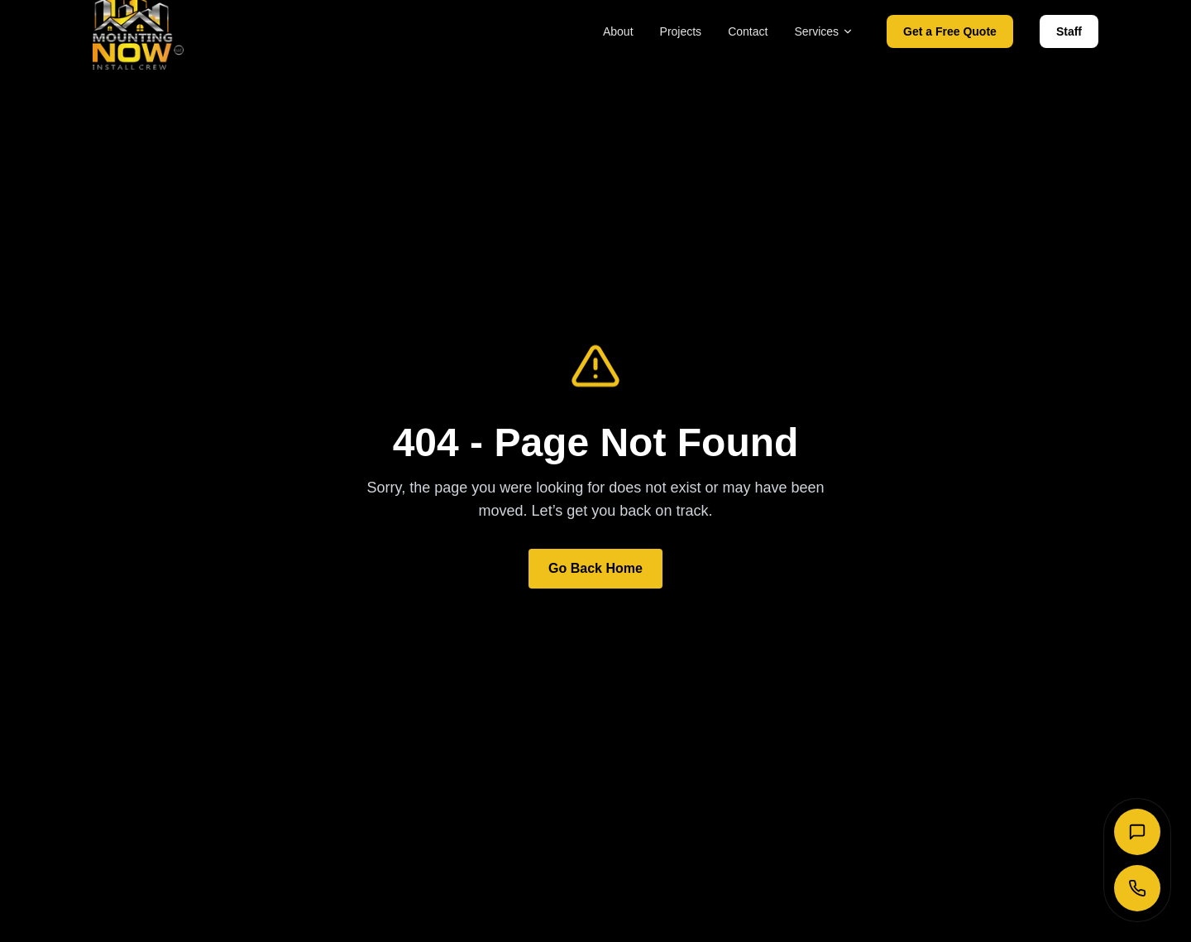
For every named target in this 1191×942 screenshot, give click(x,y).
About (618, 31)
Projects (681, 31)
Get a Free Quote (950, 31)
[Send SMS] (1137, 832)
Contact (748, 31)
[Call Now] (1137, 888)
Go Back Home (595, 568)
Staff (1069, 31)
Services (824, 31)
